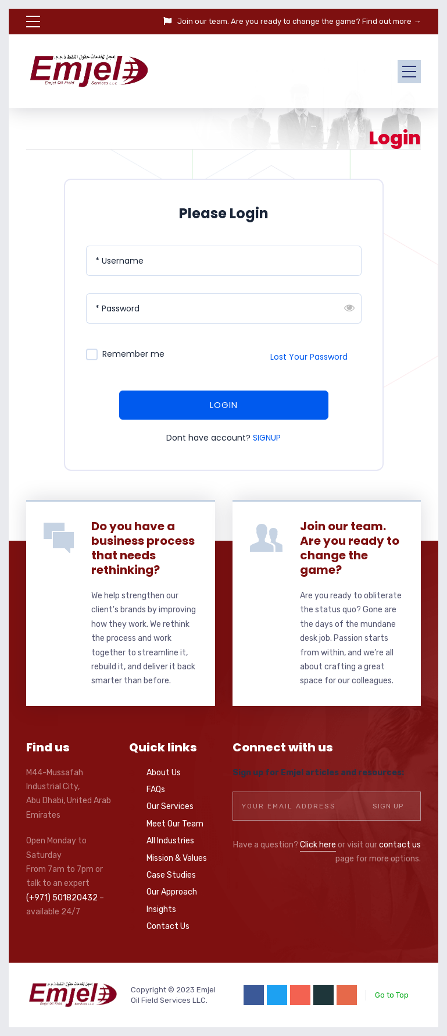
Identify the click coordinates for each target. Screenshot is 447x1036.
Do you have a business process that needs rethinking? (143, 548)
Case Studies (171, 875)
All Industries (170, 841)
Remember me (133, 354)
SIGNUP (267, 438)
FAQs (155, 789)
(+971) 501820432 (62, 898)
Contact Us (167, 926)
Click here (318, 845)
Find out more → (391, 21)
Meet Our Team (174, 824)
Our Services (170, 806)
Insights (161, 909)
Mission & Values (176, 858)
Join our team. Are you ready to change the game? (349, 548)
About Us (163, 773)
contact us (400, 845)
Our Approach (171, 892)
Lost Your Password (309, 357)
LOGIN (224, 405)
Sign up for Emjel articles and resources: (318, 773)
